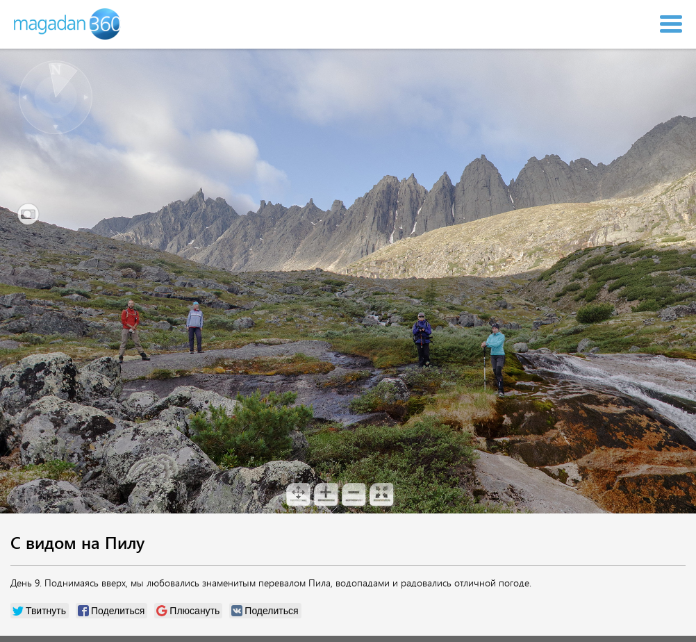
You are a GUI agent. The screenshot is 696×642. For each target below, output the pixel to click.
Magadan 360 (68, 24)
